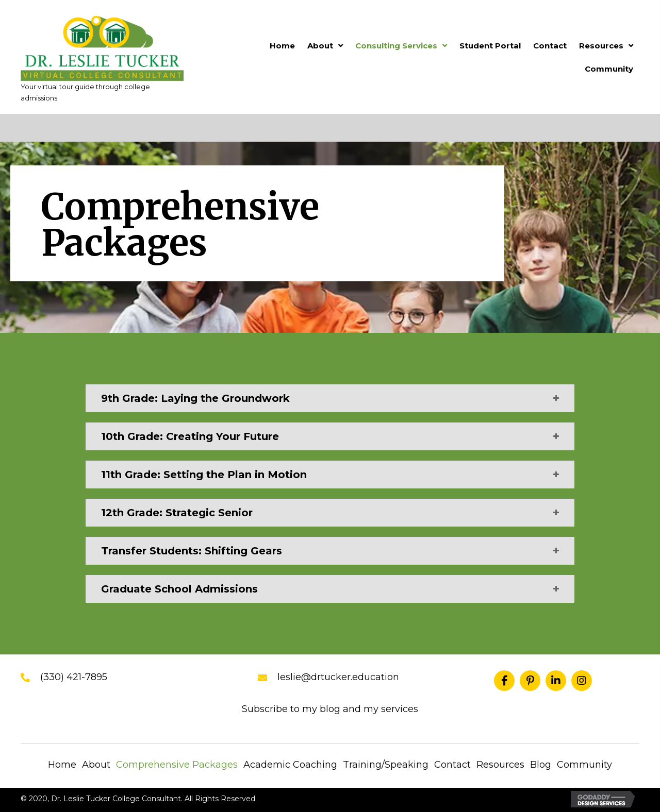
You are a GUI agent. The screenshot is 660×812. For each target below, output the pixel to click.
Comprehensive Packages (177, 764)
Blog (540, 764)
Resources (500, 764)
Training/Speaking (385, 764)
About (96, 764)
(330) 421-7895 (73, 677)
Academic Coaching (290, 764)
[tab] (330, 398)
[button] (504, 680)
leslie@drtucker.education (338, 677)
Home (62, 764)
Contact (452, 764)
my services (391, 709)
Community (584, 764)
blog (331, 709)
